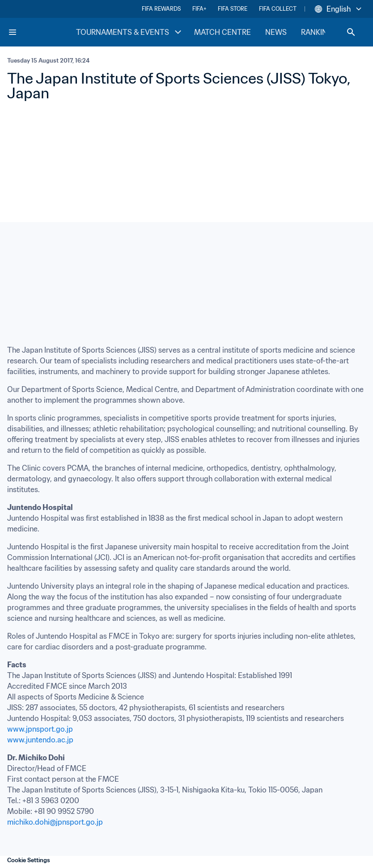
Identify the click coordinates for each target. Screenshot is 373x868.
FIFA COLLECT (278, 8)
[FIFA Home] (41, 32)
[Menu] (12, 32)
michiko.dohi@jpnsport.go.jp (55, 821)
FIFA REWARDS (161, 8)
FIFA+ (199, 8)
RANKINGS (319, 32)
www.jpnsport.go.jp (40, 729)
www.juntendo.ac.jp (40, 739)
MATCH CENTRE (222, 32)
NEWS (276, 32)
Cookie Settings (28, 860)
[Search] (351, 32)
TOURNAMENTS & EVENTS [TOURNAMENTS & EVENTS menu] (129, 32)
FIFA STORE (232, 8)
